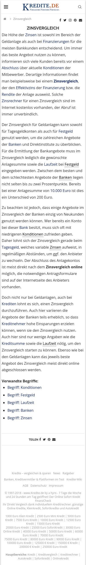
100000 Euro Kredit (19, 543)
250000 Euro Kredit (55, 547)
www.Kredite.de (34, 493)
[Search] (80, 7)
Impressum (56, 486)
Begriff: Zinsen (19, 417)
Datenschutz (39, 486)
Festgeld (65, 131)
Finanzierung (54, 87)
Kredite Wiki (74, 479)
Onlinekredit (61, 558)
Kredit (31, 555)
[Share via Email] (53, 439)
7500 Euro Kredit (26, 520)
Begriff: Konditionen (24, 387)
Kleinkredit (34, 508)
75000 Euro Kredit (15, 539)
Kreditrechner (62, 504)
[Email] (80, 20)
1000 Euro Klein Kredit (20, 516)
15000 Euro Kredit (48, 524)
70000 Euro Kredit (51, 535)
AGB (25, 486)
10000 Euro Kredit (51, 520)
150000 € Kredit (68, 543)
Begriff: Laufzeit (20, 402)
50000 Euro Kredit (60, 531)
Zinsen (30, 34)
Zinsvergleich (66, 81)
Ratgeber (68, 473)
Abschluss (10, 67)
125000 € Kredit (44, 543)
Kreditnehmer (13, 323)
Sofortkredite (50, 508)
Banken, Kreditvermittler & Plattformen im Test (34, 479)
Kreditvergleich (48, 555)
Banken (14, 144)
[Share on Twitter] (44, 439)
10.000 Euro (60, 190)
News (56, 473)
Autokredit (72, 508)
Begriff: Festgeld (21, 395)
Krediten (9, 303)
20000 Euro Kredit (17, 527)
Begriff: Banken (20, 410)
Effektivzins (25, 87)
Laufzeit (51, 164)
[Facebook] (60, 20)
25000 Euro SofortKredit (47, 527)
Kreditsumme (13, 343)
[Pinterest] (75, 20)
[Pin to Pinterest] (49, 439)
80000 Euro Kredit (41, 539)
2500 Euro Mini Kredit (51, 516)
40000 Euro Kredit (34, 531)
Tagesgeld (10, 247)
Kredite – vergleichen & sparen (31, 473)
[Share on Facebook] (40, 439)
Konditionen (53, 67)
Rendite (8, 94)
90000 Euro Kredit (67, 539)
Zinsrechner (12, 100)
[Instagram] (70, 20)
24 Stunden (19, 497)
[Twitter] (65, 20)
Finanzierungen (56, 41)
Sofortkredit (42, 558)
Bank (23, 227)
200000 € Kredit (29, 547)
